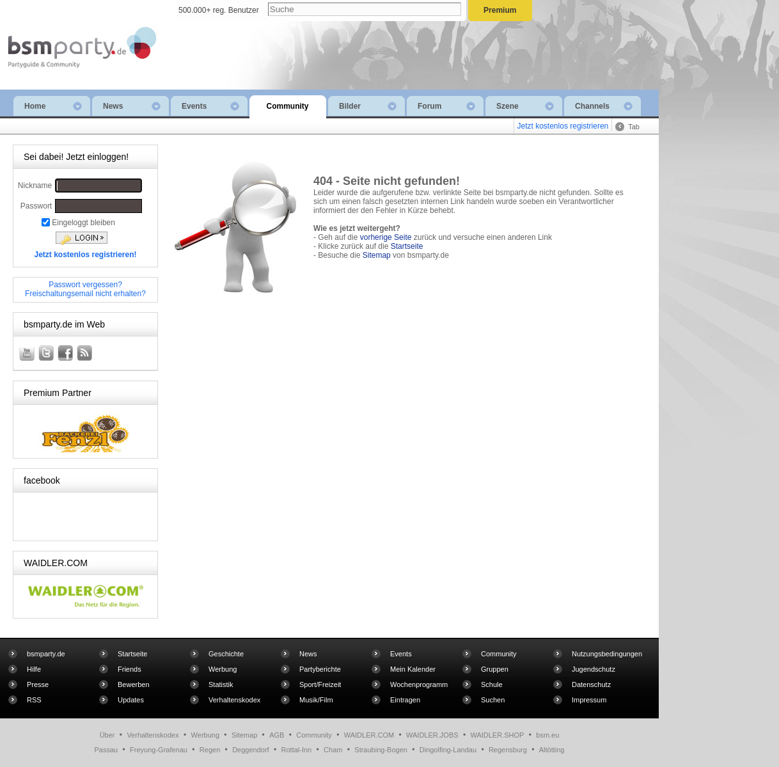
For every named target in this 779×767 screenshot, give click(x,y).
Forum (446, 106)
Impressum (589, 700)
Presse (38, 684)
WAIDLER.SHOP (497, 735)
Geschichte (226, 654)
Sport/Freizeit (320, 684)
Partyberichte (320, 669)
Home (53, 106)
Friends (129, 669)
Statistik (221, 684)
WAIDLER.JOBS (432, 735)
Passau (106, 750)
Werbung (223, 669)
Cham (333, 750)
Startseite (407, 246)
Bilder (368, 106)
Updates (131, 700)
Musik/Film (316, 700)
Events (210, 106)
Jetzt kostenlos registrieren (563, 126)
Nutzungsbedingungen (607, 654)
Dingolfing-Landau (448, 750)
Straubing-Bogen (380, 750)
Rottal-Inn (296, 750)
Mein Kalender (413, 669)
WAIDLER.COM (369, 735)
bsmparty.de (46, 654)
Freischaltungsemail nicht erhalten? (85, 293)
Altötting (552, 750)
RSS (34, 700)
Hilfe (34, 669)
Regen (210, 750)
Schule (492, 684)
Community (288, 106)
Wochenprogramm (419, 684)
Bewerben (134, 684)
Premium (500, 10)
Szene (525, 106)
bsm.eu (547, 735)
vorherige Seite (386, 237)
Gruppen (494, 669)
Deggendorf (250, 750)
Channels (604, 106)
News (132, 106)
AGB (276, 735)
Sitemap (377, 255)
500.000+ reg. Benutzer (218, 10)
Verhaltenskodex (234, 700)
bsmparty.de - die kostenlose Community (79, 36)
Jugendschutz (593, 669)
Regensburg (508, 750)
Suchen (493, 700)
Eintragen (405, 700)
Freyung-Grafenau (158, 750)
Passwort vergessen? (85, 284)
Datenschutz (591, 684)
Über (107, 735)
